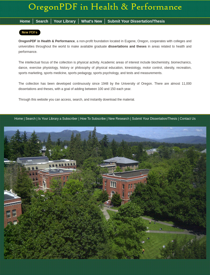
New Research (118, 119)
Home (25, 21)
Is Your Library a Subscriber (57, 119)
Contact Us (188, 119)
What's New (91, 21)
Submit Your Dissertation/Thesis (136, 21)
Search (42, 21)
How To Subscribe (93, 119)
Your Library (65, 21)
